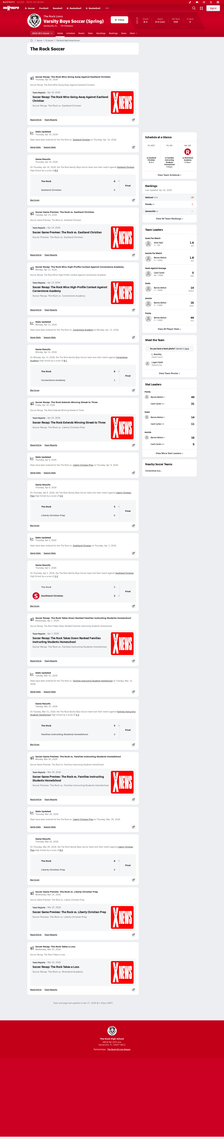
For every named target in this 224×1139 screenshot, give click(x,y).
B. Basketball (74, 8)
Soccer (39, 40)
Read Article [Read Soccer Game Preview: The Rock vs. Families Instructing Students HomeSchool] (36, 799)
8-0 (56, 170)
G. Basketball (93, 8)
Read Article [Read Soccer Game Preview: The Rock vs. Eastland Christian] (36, 254)
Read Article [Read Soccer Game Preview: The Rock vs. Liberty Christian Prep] (36, 934)
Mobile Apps (62, 1097)
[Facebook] (218, 2)
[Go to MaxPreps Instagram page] (112, 1086)
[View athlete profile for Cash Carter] (169, 268)
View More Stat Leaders (169, 453)
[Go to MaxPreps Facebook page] (133, 1086)
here (187, 348)
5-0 (61, 495)
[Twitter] (211, 2)
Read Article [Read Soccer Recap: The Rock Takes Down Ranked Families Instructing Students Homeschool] (36, 660)
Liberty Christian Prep (83, 465)
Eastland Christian (81, 139)
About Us (48, 1097)
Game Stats (35, 147)
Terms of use (111, 1097)
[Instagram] (204, 2)
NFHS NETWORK (35, 2)
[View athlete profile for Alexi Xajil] (169, 238)
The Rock (42, 181)
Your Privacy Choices (154, 1098)
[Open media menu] (201, 8)
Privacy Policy (93, 1097)
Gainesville (150, 211)
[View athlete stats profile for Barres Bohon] (157, 397)
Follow (119, 19)
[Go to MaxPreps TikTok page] (91, 1086)
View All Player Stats (169, 328)
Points (148, 391)
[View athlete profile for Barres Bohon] (169, 253)
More (133, 33)
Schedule (70, 33)
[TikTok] (190, 2)
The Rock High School (112, 1033)
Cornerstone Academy (83, 329)
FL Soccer (49, 40)
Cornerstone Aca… (153, 470)
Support (174, 1097)
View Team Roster (169, 373)
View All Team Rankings (169, 218)
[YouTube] (197, 2)
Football (43, 8)
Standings (101, 33)
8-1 (65, 360)
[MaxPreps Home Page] (31, 40)
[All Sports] (107, 8)
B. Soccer (30, 8)
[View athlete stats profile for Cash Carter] (157, 403)
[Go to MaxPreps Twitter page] (122, 1086)
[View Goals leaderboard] (182, 417)
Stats (90, 33)
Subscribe (77, 1097)
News (123, 33)
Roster (81, 33)
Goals (147, 412)
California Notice (130, 1097)
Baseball (57, 8)
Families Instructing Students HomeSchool (93, 680)
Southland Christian (82, 545)
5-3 (77, 714)
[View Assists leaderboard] (182, 437)
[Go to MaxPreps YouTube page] (101, 1086)
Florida (148, 204)
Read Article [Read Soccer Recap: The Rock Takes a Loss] (36, 989)
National (149, 197)
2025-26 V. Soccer (42, 33)
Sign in (213, 8)
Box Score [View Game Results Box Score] (34, 200)
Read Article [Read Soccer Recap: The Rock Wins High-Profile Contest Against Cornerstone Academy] (36, 309)
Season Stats (50, 147)
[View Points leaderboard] (182, 397)
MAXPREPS (9, 2)
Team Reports (39, 92)
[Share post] (133, 119)
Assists (148, 432)
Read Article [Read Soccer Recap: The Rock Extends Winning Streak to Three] (36, 445)
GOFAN (20, 2)
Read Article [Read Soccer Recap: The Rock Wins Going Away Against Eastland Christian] (36, 119)
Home (60, 33)
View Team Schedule (169, 175)
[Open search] (194, 8)
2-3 (56, 576)
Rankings (113, 33)
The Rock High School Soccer (68, 40)
